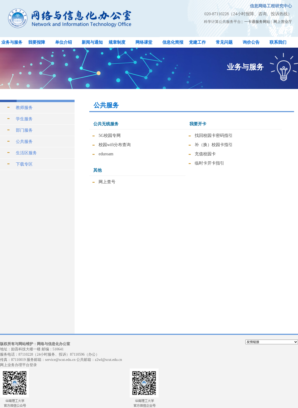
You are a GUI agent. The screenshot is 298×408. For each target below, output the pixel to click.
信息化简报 (172, 42)
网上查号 (107, 182)
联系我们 (278, 42)
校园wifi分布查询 (115, 144)
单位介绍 (63, 42)
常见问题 (224, 42)
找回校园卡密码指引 (214, 135)
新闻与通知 (92, 42)
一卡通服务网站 (257, 22)
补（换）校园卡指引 (214, 144)
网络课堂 (143, 42)
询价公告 (251, 42)
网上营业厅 (282, 22)
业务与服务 (11, 42)
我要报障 (36, 42)
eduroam (106, 154)
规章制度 (117, 42)
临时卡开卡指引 (209, 163)
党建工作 (197, 42)
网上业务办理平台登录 (18, 365)
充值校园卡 (205, 154)
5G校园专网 (110, 135)
